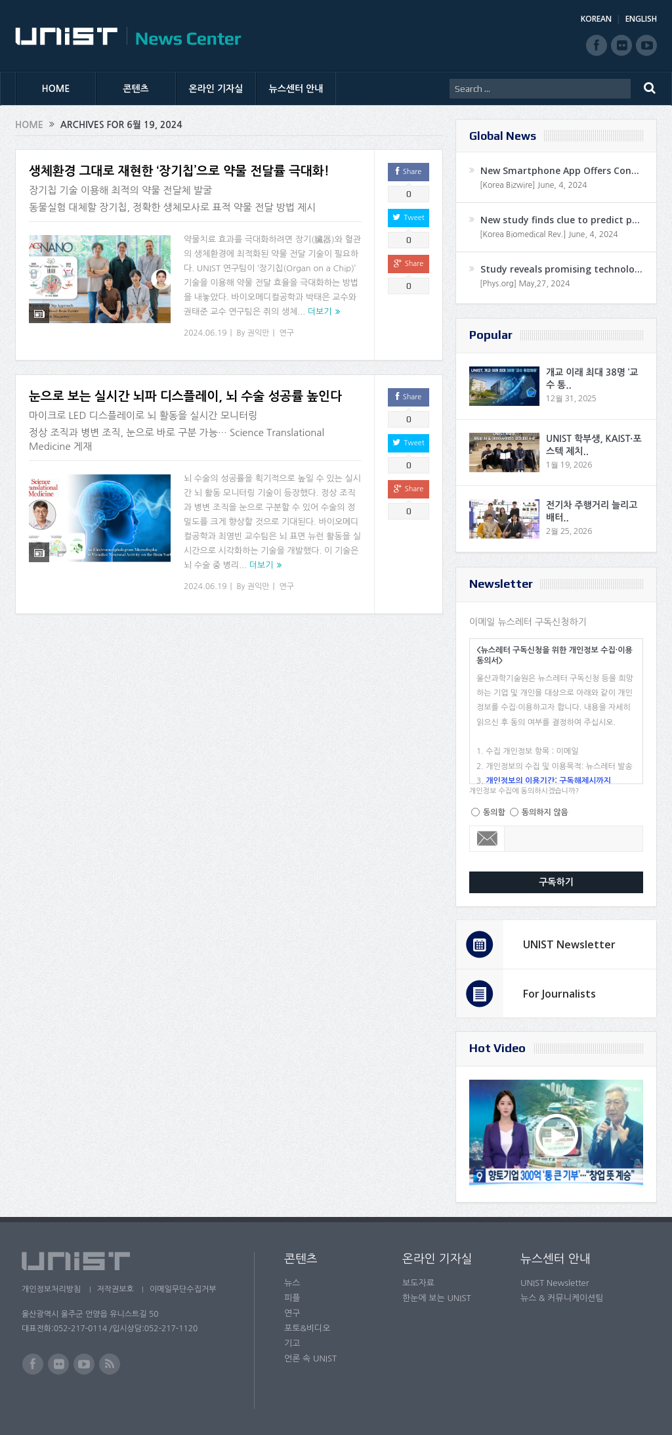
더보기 (320, 311)
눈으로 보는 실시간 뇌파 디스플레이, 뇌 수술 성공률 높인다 (185, 396)
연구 (287, 333)
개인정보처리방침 (51, 1289)
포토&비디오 (307, 1328)
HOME (56, 88)
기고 (292, 1343)
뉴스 (292, 1283)
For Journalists (559, 993)
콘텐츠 (135, 88)
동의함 (494, 812)
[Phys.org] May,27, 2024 (525, 284)
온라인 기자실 (216, 88)
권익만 (258, 333)
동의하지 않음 (545, 812)
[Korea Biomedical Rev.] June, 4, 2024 (549, 234)
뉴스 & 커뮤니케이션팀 (562, 1298)
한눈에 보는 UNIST (436, 1298)
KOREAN (596, 18)
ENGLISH (641, 18)
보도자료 (418, 1283)
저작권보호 (115, 1289)
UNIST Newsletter (569, 944)
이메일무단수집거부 (184, 1289)
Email (487, 838)
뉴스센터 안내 (296, 88)
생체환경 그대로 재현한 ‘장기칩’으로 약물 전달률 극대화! (179, 171)
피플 (292, 1298)
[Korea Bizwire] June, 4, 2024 (533, 185)
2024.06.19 (205, 333)
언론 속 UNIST (310, 1358)
